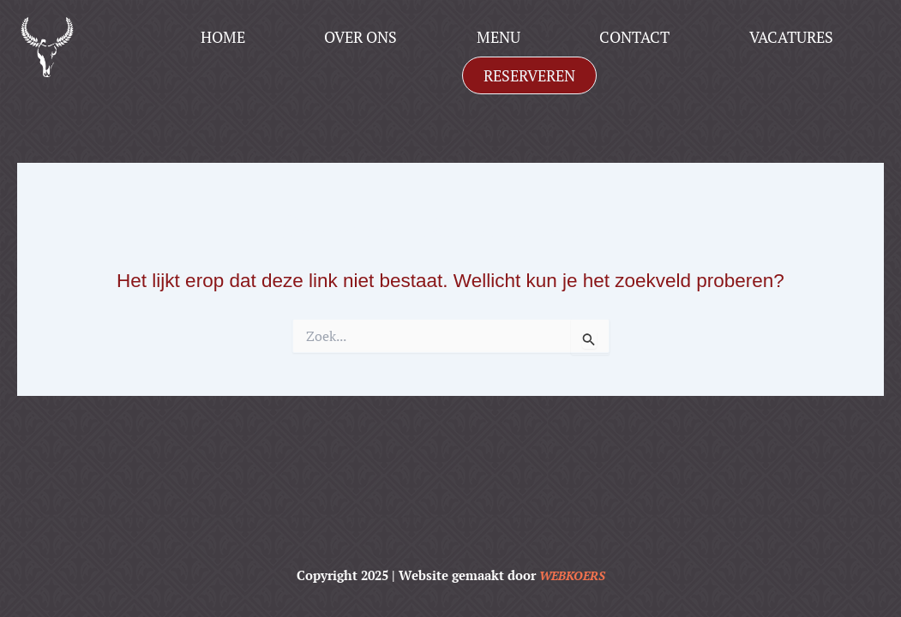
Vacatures (791, 37)
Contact (634, 37)
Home (223, 37)
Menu (498, 37)
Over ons (360, 37)
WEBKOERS (572, 575)
